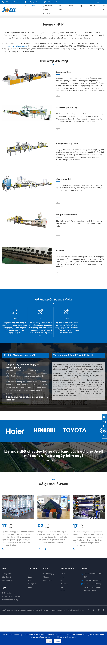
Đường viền (6, 576)
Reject (49, 641)
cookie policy (60, 637)
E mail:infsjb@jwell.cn (92, 583)
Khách (63, 593)
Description (32, 587)
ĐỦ (6, 552)
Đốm (62, 580)
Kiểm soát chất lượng (10, 602)
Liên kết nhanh (67, 571)
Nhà (24, 6)
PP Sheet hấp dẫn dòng (66, 108)
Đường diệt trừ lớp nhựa (67, 143)
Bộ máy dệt (6, 580)
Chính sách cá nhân (76, 613)
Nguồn (93, 6)
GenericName (59, 613)
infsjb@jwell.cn (32, 2)
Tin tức (46, 580)
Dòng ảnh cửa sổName (66, 215)
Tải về (63, 576)
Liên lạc (103, 8)
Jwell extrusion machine (17, 46)
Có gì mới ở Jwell (53, 487)
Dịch (82, 6)
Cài (62, 590)
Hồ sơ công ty (48, 576)
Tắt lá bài (60, 250)
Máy (29, 583)
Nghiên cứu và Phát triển (11, 599)
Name (30, 580)
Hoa (34, 6)
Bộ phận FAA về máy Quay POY (47, 10)
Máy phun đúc (7, 583)
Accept (57, 641)
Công (71, 6)
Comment (64, 587)
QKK (62, 583)
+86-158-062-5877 (52, 2)
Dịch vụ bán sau (8, 596)
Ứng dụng (60, 8)
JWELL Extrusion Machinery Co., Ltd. (28, 613)
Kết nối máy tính (63, 179)
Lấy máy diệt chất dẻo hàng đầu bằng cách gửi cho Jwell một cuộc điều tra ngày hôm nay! (53, 454)
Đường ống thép (63, 72)
